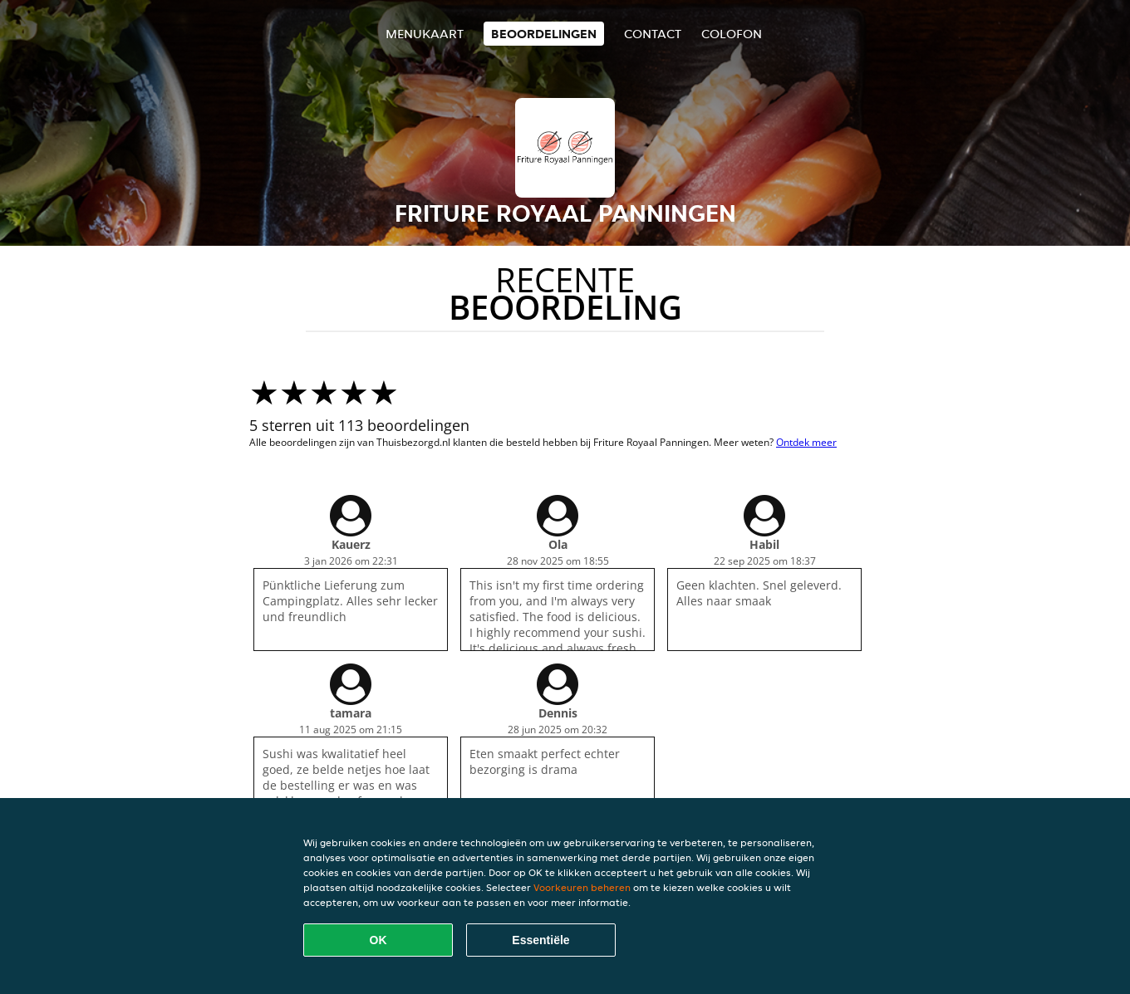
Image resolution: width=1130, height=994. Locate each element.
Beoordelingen (544, 33)
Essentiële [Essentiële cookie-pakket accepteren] (540, 940)
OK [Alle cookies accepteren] (378, 940)
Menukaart (425, 33)
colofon (731, 33)
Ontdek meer (806, 442)
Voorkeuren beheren (582, 887)
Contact (652, 33)
